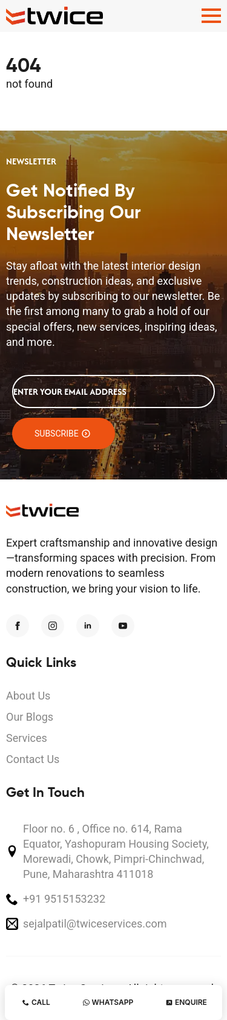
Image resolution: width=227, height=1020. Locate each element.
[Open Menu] (211, 15)
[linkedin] (87, 625)
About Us (28, 695)
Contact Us (32, 759)
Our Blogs (29, 716)
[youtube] (122, 625)
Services (26, 738)
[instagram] (52, 625)
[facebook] (17, 625)
